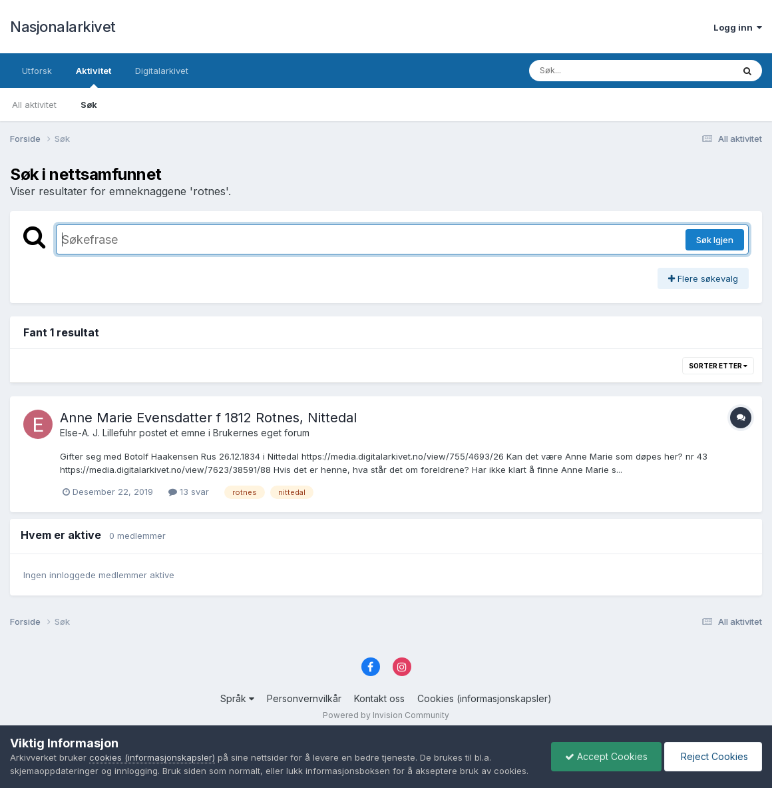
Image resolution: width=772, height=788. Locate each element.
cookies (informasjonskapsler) (152, 757)
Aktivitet (93, 76)
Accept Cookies (606, 756)
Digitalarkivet (161, 70)
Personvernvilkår (304, 698)
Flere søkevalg (703, 278)
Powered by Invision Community (386, 715)
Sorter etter (718, 366)
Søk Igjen (714, 239)
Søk (89, 104)
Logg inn (737, 27)
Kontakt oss (379, 698)
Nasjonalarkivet (63, 26)
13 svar (188, 491)
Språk (237, 698)
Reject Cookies (713, 756)
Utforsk (37, 70)
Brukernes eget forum (261, 432)
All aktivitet (34, 104)
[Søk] (596, 70)
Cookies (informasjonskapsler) (484, 698)
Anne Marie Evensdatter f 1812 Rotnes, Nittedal (208, 418)
